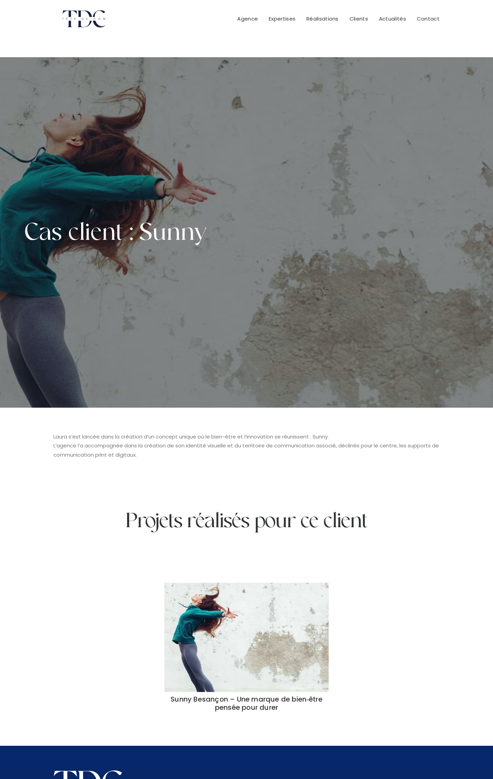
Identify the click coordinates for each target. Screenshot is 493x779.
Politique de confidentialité (342, 762)
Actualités (392, 21)
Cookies (391, 762)
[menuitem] (250, 21)
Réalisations (322, 21)
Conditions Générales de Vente (215, 762)
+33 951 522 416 (291, 666)
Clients (359, 21)
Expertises (282, 21)
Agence (247, 21)
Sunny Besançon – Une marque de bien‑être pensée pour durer (246, 506)
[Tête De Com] (74, 20)
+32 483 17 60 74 (394, 666)
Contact (428, 21)
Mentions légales (281, 762)
